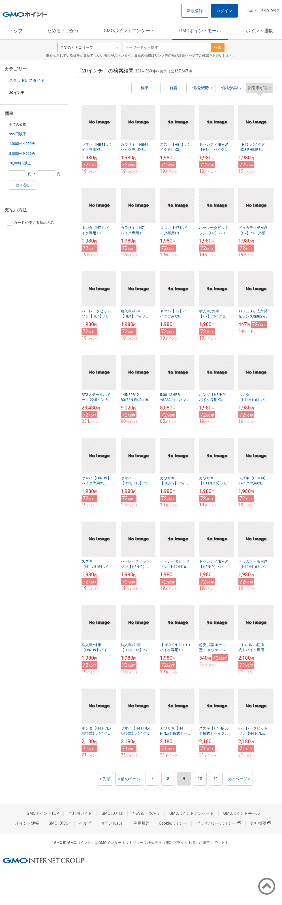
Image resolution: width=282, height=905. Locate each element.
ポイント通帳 (259, 30)
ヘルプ (251, 11)
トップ (16, 30)
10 (200, 779)
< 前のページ (129, 779)
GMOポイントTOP (43, 813)
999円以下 (17, 134)
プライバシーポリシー (218, 823)
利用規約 (141, 823)
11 (215, 779)
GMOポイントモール (200, 30)
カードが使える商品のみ (30, 223)
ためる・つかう (63, 30)
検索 (217, 47)
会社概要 (260, 823)
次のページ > (238, 779)
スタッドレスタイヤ (27, 80)
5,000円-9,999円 (22, 153)
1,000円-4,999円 (22, 143)
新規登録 (195, 10)
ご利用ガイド (80, 813)
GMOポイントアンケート (129, 30)
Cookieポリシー (173, 823)
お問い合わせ (112, 823)
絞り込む (22, 185)
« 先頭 (105, 779)
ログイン (224, 10)
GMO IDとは (112, 813)
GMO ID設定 (270, 11)
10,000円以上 (20, 163)
